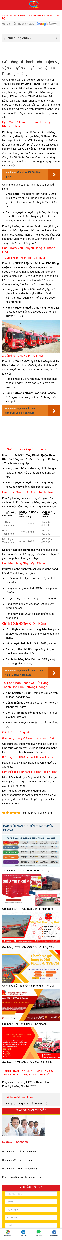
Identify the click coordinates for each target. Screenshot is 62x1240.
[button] (4, 5)
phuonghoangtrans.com (16, 780)
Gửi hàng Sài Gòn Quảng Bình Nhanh (24, 1009)
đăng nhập (23, 1089)
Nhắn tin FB (54, 1233)
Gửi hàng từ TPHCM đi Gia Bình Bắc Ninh (27, 1048)
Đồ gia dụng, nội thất (18, 583)
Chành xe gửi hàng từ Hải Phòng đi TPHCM (28, 971)
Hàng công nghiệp (16, 589)
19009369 (21, 1128)
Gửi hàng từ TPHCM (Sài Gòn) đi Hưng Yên (28, 933)
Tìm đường (8, 1233)
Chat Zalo (23, 1233)
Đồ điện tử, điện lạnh (18, 564)
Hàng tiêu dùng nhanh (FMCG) (24, 574)
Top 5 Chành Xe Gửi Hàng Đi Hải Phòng (26, 856)
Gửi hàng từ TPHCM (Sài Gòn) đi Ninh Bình (28, 894)
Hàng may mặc (14, 599)
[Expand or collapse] (56, 38)
